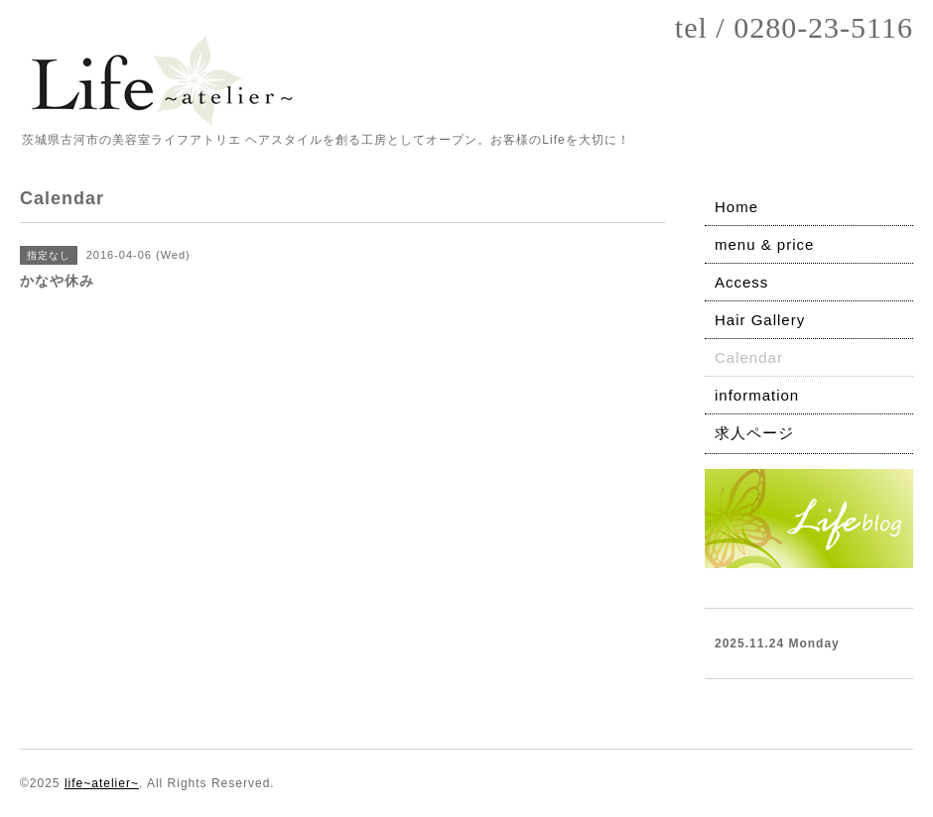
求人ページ (754, 432)
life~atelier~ (102, 783)
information (757, 395)
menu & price (764, 244)
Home (736, 206)
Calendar (749, 357)
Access (741, 282)
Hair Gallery (760, 319)
